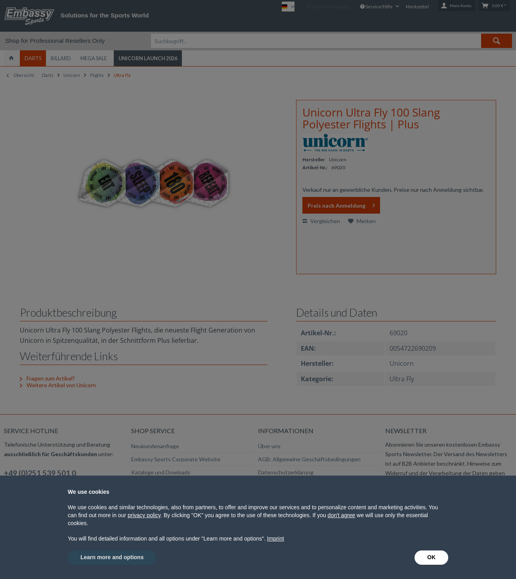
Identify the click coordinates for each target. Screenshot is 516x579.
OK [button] (431, 557)
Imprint (275, 538)
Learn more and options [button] (111, 557)
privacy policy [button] (144, 515)
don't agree (341, 515)
